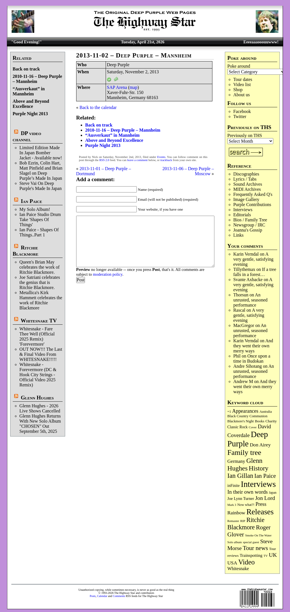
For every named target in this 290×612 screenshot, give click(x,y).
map (134, 87)
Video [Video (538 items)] (246, 562)
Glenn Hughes (37, 398)
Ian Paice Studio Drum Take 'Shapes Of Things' (40, 219)
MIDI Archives (247, 189)
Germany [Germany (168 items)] (236, 461)
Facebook (242, 111)
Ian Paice (31, 201)
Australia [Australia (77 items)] (265, 412)
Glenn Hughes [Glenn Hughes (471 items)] (245, 464)
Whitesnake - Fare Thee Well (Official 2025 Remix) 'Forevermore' (37, 336)
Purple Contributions (252, 204)
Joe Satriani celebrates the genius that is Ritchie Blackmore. (40, 282)
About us (241, 94)
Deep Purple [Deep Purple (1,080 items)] (247, 439)
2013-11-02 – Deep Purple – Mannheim (134, 55)
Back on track (26, 69)
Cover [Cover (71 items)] (253, 427)
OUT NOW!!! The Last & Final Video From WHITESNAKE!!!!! (41, 354)
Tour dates (242, 79)
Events (161, 157)
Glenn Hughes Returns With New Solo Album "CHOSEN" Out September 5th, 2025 (40, 424)
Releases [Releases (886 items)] (260, 511)
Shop (238, 89)
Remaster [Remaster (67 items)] (233, 521)
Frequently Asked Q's (252, 194)
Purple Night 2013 (30, 113)
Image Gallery (246, 199)
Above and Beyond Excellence (31, 104)
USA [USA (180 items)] (232, 563)
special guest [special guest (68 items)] (251, 542)
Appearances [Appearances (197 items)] (245, 411)
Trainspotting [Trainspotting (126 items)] (251, 555)
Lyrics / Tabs (245, 179)
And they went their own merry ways (253, 345)
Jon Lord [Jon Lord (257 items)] (265, 498)
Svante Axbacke (248, 279)
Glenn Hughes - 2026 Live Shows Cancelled (40, 408)
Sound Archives (247, 184)
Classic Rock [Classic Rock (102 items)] (237, 427)
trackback (166, 160)
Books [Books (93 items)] (259, 421)
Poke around (238, 66)
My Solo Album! (35, 209)
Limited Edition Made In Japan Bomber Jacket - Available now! (41, 152)
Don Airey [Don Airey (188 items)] (260, 445)
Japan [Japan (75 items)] (272, 493)
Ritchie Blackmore (26, 251)
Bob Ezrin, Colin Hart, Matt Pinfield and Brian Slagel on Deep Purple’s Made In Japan (41, 171)
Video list (242, 84)
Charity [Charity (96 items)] (271, 421)
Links (238, 235)
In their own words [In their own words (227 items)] (247, 492)
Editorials (242, 214)
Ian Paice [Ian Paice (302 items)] (265, 476)
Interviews (243, 209)
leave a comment (137, 160)
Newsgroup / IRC (249, 224)
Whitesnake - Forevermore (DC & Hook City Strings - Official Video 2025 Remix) (38, 374)
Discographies (246, 174)
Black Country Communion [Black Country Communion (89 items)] (247, 416)
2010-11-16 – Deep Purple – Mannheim (122, 130)
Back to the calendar (98, 107)
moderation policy (107, 274)
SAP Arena (117, 87)
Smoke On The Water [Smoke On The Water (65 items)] (258, 535)
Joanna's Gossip (247, 230)
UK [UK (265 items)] (273, 555)
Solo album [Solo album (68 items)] (234, 542)
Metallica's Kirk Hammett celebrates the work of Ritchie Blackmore (41, 300)
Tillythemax (244, 269)
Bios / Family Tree (250, 219)
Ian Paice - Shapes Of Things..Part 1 (39, 232)
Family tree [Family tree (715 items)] (244, 452)
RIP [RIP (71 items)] (242, 521)
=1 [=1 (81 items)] (229, 412)
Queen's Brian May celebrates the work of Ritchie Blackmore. (40, 267)
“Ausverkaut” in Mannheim (29, 91)
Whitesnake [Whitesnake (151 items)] (238, 568)
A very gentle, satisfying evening (253, 259)
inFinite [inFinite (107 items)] (233, 485)
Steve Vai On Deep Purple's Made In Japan (41, 186)
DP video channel (27, 136)
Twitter (239, 116)
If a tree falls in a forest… (254, 272)
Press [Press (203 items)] (260, 504)
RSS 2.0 (104, 160)
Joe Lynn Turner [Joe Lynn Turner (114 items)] (240, 498)
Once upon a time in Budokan (251, 358)
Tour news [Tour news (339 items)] (255, 548)
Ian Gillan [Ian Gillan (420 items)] (240, 475)
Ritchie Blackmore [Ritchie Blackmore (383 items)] (246, 523)
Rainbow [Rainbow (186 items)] (236, 512)
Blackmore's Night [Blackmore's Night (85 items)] (240, 421)
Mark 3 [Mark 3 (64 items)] (231, 504)
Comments (119, 596)
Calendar (102, 596)
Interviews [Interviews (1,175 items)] (258, 484)
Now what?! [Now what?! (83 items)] (245, 505)
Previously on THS (244, 135)
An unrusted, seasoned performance (250, 299)
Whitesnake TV (39, 321)
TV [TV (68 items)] (266, 555)
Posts (93, 596)
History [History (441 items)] (258, 468)
